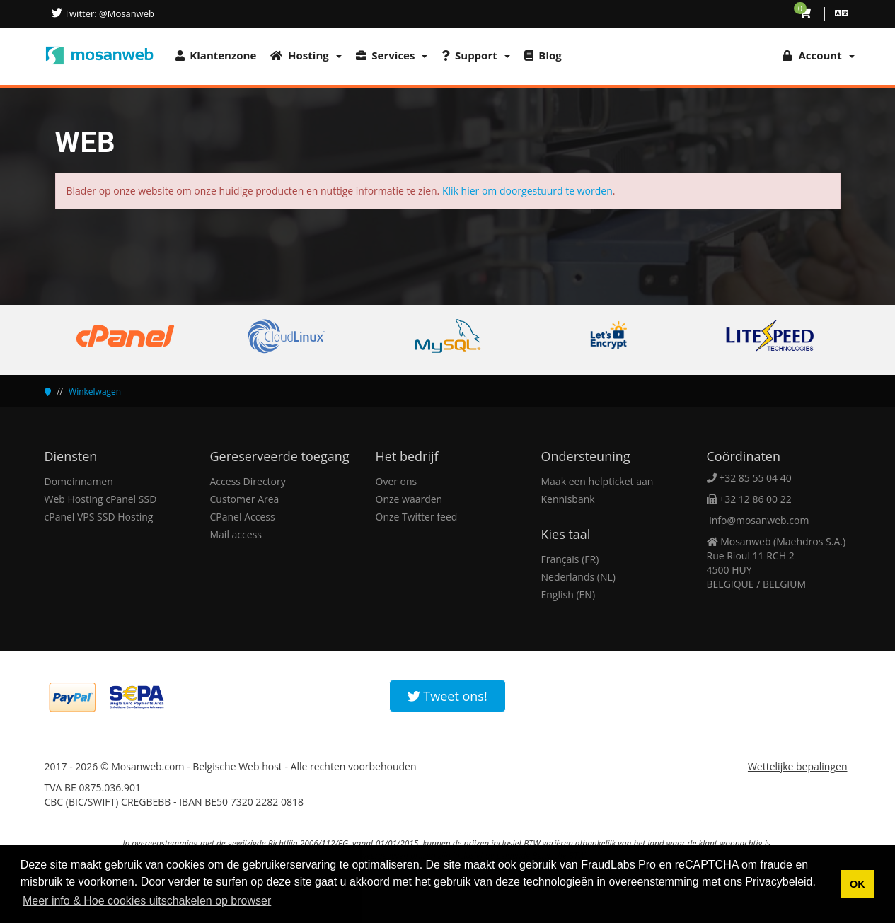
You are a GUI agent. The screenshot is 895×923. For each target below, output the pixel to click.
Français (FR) (570, 559)
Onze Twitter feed (417, 516)
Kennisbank (568, 499)
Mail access (236, 534)
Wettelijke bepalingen (798, 766)
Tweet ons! (447, 695)
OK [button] (857, 884)
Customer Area (244, 499)
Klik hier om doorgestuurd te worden (527, 190)
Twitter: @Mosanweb (108, 13)
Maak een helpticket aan (597, 481)
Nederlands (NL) (578, 577)
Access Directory (248, 481)
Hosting (305, 55)
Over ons (396, 481)
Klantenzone (216, 55)
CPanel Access (242, 516)
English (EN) (568, 594)
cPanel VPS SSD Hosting (99, 516)
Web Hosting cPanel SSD (101, 499)
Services (392, 55)
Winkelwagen (95, 391)
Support (475, 55)
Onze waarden (409, 499)
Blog (543, 55)
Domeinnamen (79, 481)
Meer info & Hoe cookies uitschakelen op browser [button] (147, 901)
